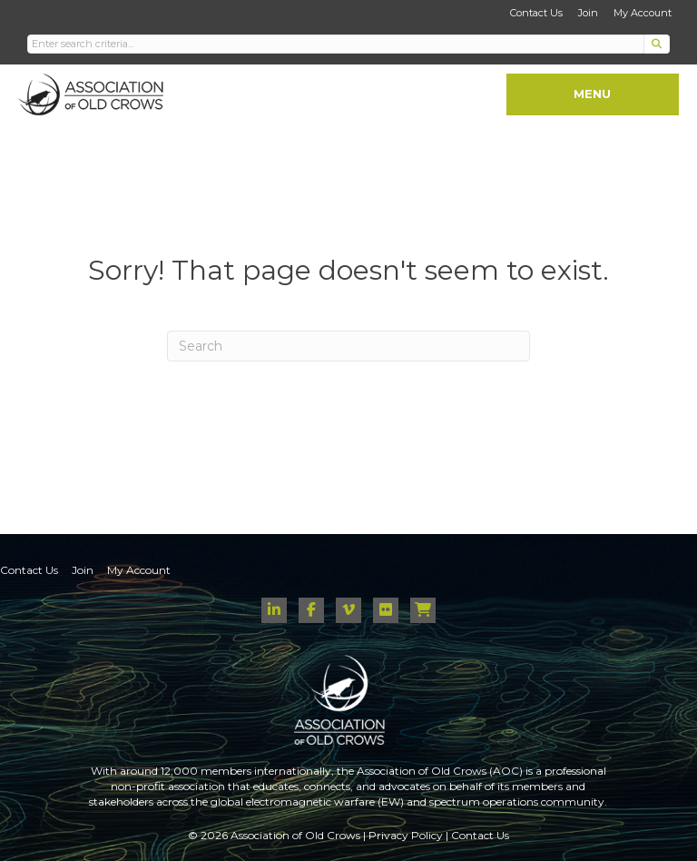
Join (588, 12)
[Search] (348, 346)
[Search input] (335, 44)
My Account (643, 12)
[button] (657, 44)
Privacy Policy (405, 835)
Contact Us (536, 12)
